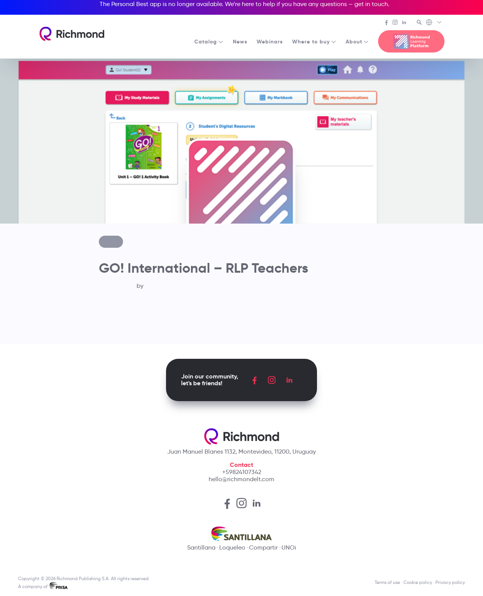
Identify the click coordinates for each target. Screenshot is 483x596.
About (357, 41)
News (240, 41)
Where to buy (314, 41)
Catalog (209, 41)
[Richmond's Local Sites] (434, 23)
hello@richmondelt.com (241, 479)
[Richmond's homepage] (71, 34)
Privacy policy (450, 582)
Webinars (270, 41)
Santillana (201, 547)
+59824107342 (241, 472)
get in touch (371, 4)
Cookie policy (417, 582)
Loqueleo (232, 547)
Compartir (263, 547)
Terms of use (387, 582)
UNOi (288, 547)
